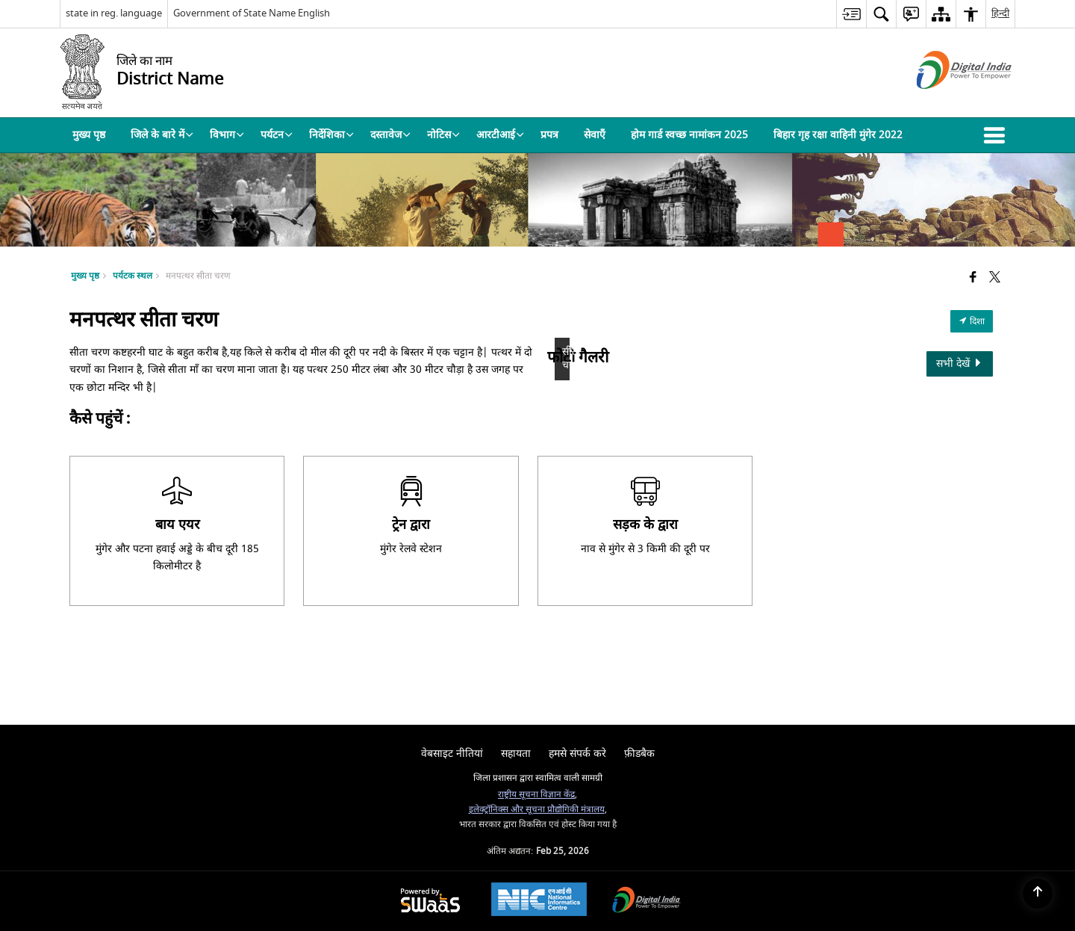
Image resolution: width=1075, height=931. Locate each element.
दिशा (972, 321)
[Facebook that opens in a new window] (973, 278)
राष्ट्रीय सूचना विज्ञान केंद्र (536, 794)
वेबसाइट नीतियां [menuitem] (452, 753)
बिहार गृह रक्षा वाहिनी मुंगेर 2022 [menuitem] (838, 135)
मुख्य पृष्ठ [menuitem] (88, 135)
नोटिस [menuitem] (443, 135)
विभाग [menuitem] (227, 135)
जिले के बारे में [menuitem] (162, 135)
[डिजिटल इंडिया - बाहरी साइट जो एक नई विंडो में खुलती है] (945, 102)
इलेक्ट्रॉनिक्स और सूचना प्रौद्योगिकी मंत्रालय (537, 809)
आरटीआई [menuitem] (500, 135)
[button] (997, 135)
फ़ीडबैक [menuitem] (639, 753)
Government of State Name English (251, 13)
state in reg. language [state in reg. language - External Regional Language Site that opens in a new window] (114, 13)
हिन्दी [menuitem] (1000, 13)
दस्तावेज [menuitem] (390, 135)
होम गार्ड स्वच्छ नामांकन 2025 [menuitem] (689, 135)
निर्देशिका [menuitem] (331, 135)
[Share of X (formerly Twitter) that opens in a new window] (994, 278)
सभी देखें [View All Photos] (959, 363)
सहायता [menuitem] (516, 753)
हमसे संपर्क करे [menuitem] (577, 753)
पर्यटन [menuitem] (277, 135)
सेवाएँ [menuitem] (594, 135)
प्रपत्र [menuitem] (549, 135)
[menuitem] (851, 14)
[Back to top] (1038, 894)
